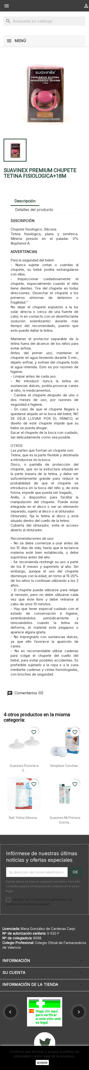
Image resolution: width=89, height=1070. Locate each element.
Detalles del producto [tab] (34, 209)
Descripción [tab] (24, 201)
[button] (10, 1012)
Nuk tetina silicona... (24, 818)
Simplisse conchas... (65, 766)
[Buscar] (44, 21)
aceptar (42, 1062)
